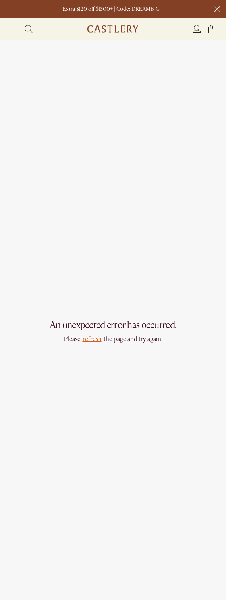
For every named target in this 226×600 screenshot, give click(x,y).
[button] (211, 29)
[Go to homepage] (113, 29)
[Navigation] (14, 29)
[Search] (28, 29)
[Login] (196, 28)
